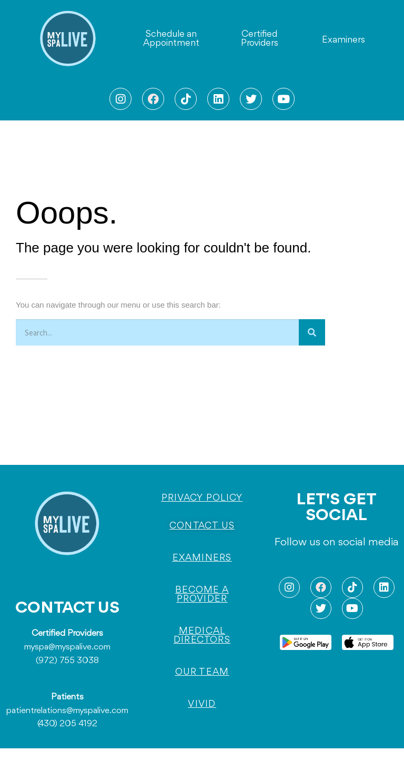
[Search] (312, 332)
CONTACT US (67, 608)
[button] (171, 39)
